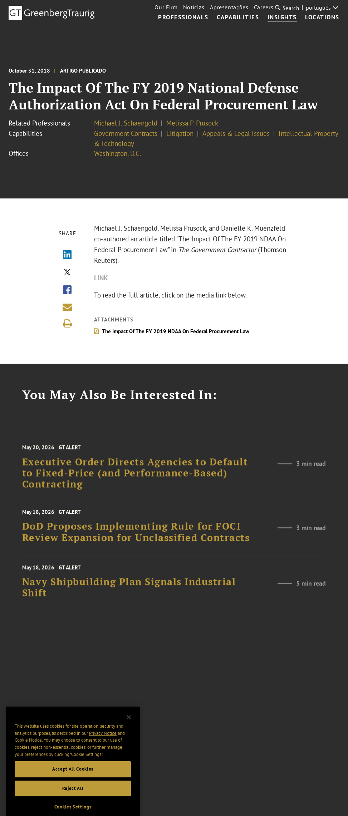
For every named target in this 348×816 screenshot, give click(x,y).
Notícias (194, 7)
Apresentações (229, 7)
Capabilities (238, 17)
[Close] (129, 733)
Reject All (73, 803)
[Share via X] (67, 272)
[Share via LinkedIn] (67, 255)
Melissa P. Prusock (192, 123)
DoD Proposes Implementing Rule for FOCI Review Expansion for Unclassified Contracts (136, 538)
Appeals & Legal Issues (236, 133)
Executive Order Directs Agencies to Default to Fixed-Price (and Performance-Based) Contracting (135, 483)
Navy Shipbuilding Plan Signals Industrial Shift (129, 595)
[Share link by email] (67, 307)
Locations (322, 17)
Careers (264, 7)
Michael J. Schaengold (125, 123)
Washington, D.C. (117, 153)
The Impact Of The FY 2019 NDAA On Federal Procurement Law (175, 331)
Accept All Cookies (72, 784)
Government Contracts (125, 133)
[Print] (67, 323)
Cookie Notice (28, 755)
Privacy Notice (103, 748)
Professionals (183, 17)
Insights (282, 17)
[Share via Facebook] (67, 290)
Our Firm (166, 7)
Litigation (179, 133)
